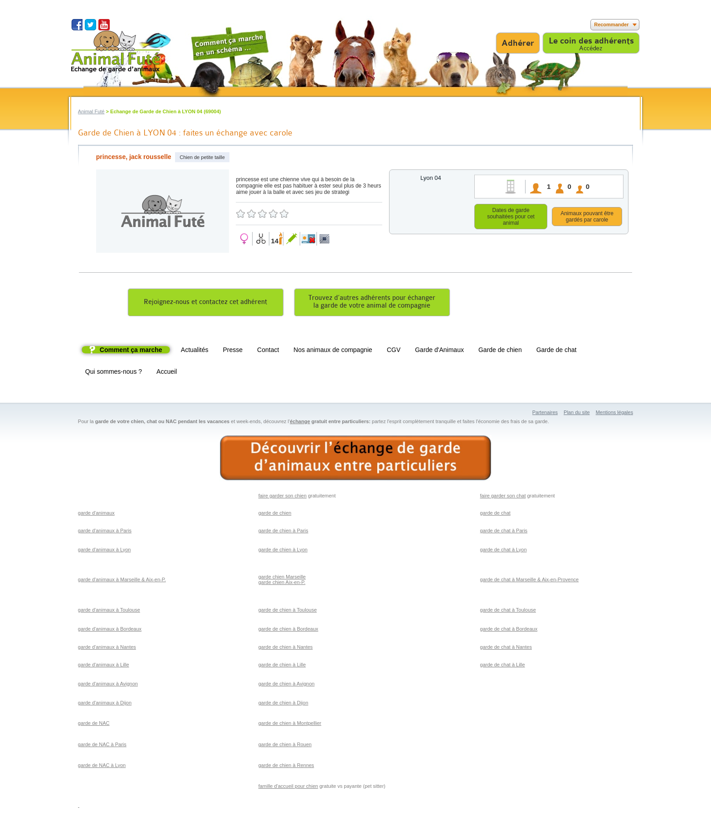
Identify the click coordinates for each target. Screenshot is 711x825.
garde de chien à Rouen (285, 745)
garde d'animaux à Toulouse (109, 611)
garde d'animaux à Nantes (107, 648)
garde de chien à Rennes (286, 766)
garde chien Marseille (282, 578)
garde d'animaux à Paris (104, 532)
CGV (393, 351)
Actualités (195, 351)
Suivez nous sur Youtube (104, 24)
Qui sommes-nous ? (113, 372)
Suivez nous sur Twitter (90, 24)
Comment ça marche (131, 351)
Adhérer (518, 43)
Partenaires (545, 413)
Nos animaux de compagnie (332, 351)
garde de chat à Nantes (506, 648)
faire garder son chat (503, 497)
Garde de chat (556, 351)
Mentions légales (614, 413)
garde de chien (275, 514)
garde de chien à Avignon (286, 685)
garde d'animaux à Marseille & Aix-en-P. (122, 581)
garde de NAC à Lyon (102, 766)
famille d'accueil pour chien (288, 787)
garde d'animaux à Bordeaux (109, 630)
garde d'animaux (96, 514)
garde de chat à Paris (504, 532)
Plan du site (576, 413)
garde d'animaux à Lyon (104, 551)
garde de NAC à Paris (102, 745)
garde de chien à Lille (282, 666)
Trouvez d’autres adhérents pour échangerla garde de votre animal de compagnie (371, 303)
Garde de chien (500, 351)
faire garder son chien (282, 497)
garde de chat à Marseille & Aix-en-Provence (529, 581)
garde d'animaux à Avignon (108, 685)
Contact (268, 351)
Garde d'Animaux (439, 351)
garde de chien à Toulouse (287, 611)
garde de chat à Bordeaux (509, 630)
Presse (233, 351)
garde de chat (495, 514)
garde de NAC (94, 724)
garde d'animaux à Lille (103, 666)
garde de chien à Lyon (282, 551)
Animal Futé (91, 111)
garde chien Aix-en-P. (282, 583)
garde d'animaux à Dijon (104, 704)
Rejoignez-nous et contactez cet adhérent (205, 303)
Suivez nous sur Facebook (77, 24)
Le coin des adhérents (591, 41)
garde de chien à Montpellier (289, 724)
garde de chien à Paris (283, 532)
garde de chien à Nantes (285, 648)
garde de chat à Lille (502, 666)
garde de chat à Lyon (503, 551)
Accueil (166, 372)
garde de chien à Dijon (283, 704)
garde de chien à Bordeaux (288, 630)
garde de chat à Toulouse (508, 611)
